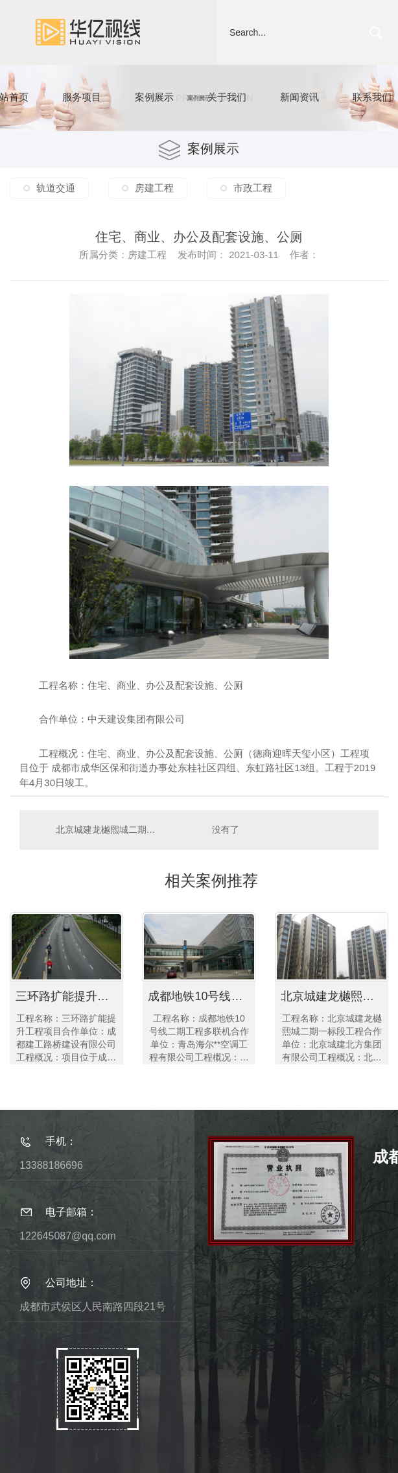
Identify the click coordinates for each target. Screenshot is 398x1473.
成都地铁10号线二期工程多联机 (201, 996)
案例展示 (154, 96)
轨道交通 (55, 187)
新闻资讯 (299, 96)
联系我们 (372, 96)
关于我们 (226, 96)
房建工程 (154, 187)
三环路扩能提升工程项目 (69, 996)
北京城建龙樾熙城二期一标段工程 (109, 829)
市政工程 (252, 187)
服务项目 (81, 96)
